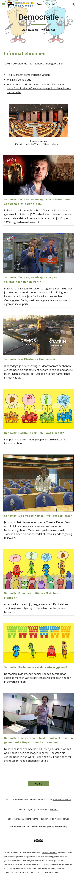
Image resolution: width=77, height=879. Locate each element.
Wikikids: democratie (19, 79)
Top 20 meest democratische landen (28, 75)
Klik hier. (54, 809)
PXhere (61, 868)
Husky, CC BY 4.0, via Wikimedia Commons (43, 144)
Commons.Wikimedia (11, 872)
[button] (4, 4)
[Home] (38, 783)
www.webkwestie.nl (62, 799)
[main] (38, 22)
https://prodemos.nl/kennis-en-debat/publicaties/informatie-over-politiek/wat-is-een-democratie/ (39, 88)
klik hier (62, 826)
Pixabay (53, 868)
